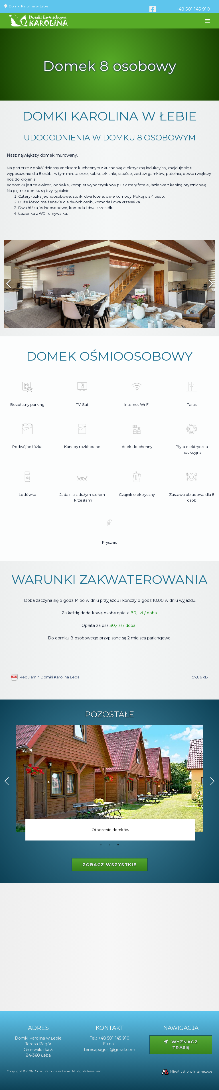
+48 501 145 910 (193, 9)
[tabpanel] (109, 784)
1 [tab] (101, 845)
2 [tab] (109, 845)
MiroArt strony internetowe (186, 1071)
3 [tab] (118, 845)
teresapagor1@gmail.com (109, 1049)
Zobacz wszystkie (109, 864)
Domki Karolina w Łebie (28, 6)
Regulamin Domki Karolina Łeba (114, 677)
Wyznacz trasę (181, 1044)
